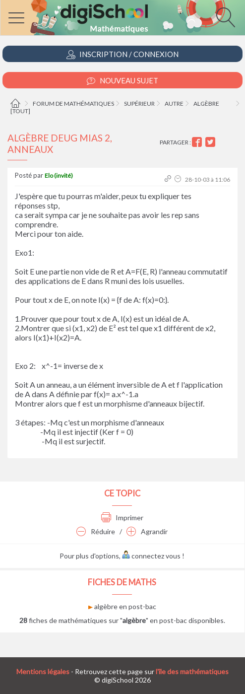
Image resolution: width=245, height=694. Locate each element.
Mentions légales (42, 671)
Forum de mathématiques (73, 103)
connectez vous (151, 556)
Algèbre (206, 103)
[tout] (20, 111)
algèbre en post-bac (122, 606)
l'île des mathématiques (192, 671)
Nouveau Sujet (122, 80)
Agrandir (147, 531)
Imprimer (122, 517)
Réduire (95, 531)
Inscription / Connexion (122, 54)
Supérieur (139, 103)
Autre (174, 103)
